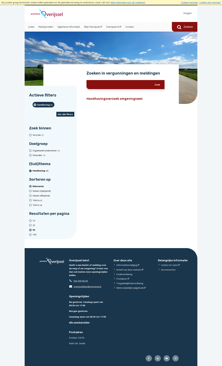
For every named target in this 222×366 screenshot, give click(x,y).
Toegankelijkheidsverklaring (129, 283)
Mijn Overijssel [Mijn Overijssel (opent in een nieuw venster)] (92, 26)
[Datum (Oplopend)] (53, 190)
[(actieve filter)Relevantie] (53, 186)
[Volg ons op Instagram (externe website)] (175, 358)
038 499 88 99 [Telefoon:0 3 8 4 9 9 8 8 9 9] (80, 280)
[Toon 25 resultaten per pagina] (53, 225)
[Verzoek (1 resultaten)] (53, 135)
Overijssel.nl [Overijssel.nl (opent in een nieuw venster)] (112, 26)
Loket (31, 26)
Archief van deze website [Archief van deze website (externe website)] (128, 269)
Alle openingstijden (79, 322)
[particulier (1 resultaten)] (53, 155)
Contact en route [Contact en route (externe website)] (169, 265)
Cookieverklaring (124, 274)
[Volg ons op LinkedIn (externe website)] (158, 358)
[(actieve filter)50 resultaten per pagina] (53, 229)
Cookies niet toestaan (210, 2)
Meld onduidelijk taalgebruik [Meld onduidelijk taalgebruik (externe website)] (129, 287)
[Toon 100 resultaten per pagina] (53, 234)
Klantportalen (46, 26)
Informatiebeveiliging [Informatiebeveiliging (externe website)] (126, 265)
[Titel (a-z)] (53, 200)
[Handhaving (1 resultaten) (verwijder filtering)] (43, 104)
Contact (129, 26)
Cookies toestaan (189, 2)
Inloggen (187, 13)
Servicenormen (168, 269)
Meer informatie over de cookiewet (128, 2)
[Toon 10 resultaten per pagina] (53, 220)
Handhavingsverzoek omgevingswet (115, 99)
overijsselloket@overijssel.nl (85, 286)
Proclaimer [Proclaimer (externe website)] (121, 278)
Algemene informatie (68, 26)
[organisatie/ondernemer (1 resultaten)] (53, 150)
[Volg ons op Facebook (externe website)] (149, 358)
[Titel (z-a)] (53, 204)
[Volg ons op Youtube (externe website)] (167, 358)
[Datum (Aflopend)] (53, 195)
